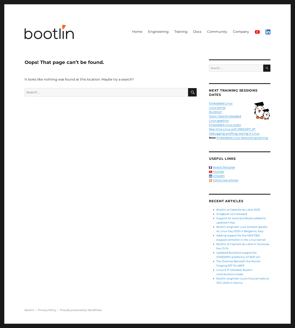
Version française (224, 167)
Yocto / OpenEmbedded (225, 116)
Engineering (158, 32)
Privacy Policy (47, 310)
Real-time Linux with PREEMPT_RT (232, 129)
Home (137, 32)
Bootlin (29, 310)
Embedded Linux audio (225, 124)
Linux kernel (217, 107)
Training (180, 32)
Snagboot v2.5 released (231, 214)
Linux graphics (219, 120)
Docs (197, 32)
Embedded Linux (221, 103)
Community (217, 32)
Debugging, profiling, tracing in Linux (234, 133)
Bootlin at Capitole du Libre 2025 (238, 209)
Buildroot (215, 111)
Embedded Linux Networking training (242, 137)
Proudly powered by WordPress (81, 310)
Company (241, 32)
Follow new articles (225, 180)
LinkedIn (219, 175)
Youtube (218, 171)
